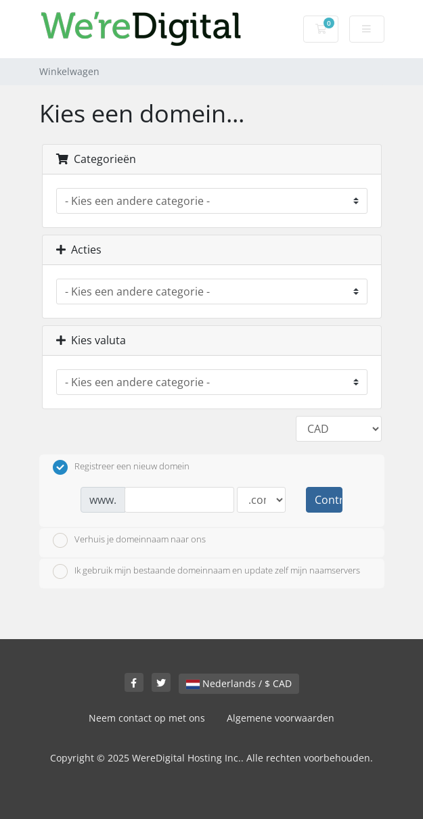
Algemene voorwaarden (280, 717)
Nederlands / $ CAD (239, 683)
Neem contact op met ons (147, 717)
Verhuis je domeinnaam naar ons (129, 540)
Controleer (328, 499)
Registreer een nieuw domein (121, 467)
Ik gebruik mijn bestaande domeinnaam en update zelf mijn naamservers (206, 571)
